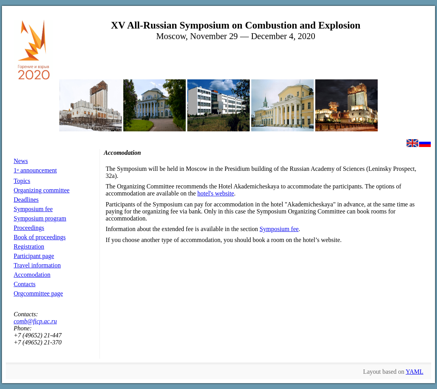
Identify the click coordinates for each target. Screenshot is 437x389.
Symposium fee (33, 209)
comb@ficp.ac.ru (35, 321)
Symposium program (40, 218)
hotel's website (215, 193)
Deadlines (26, 199)
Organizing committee (41, 190)
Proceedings (29, 227)
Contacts (25, 284)
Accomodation (32, 274)
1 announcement (35, 170)
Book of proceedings (40, 237)
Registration (29, 246)
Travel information (37, 265)
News (21, 161)
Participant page (34, 256)
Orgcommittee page (38, 293)
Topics (22, 180)
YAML (414, 371)
